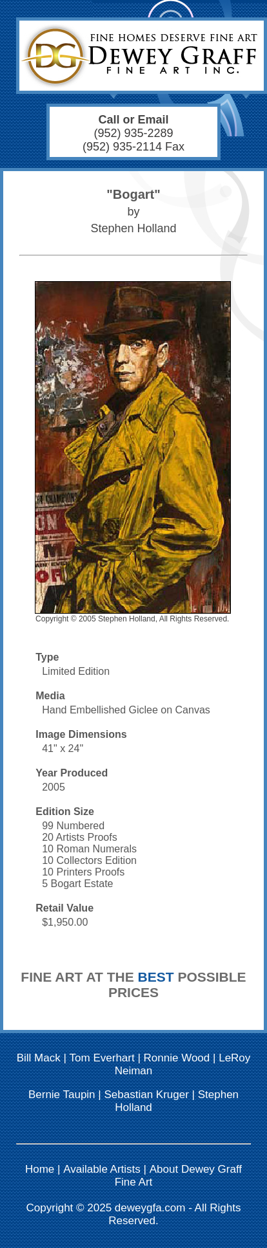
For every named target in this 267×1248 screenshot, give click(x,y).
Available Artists (102, 1169)
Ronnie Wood (177, 1058)
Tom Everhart (102, 1058)
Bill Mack (39, 1058)
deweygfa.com (150, 1208)
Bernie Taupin (61, 1094)
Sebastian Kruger (146, 1094)
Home (39, 1169)
